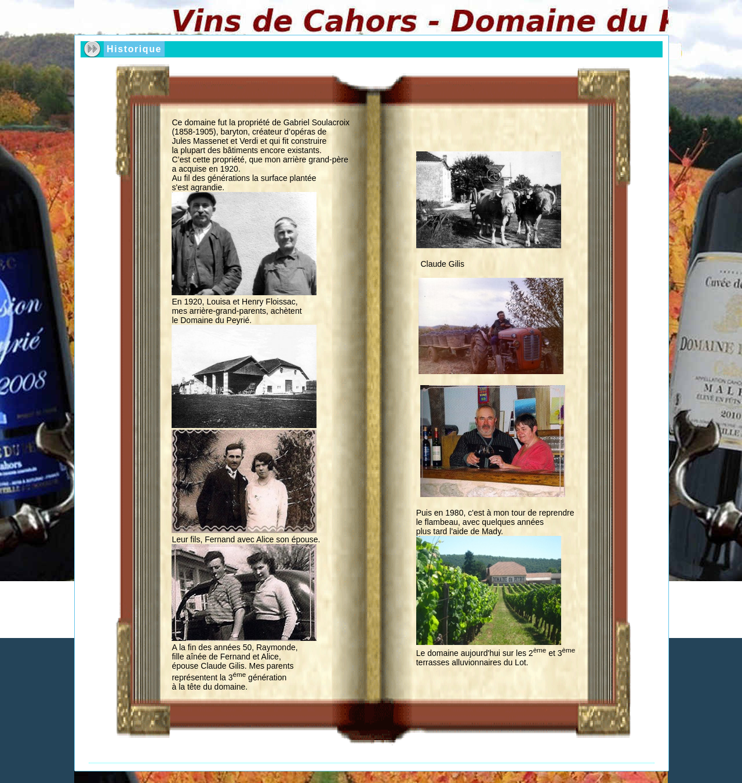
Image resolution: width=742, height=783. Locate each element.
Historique (134, 49)
